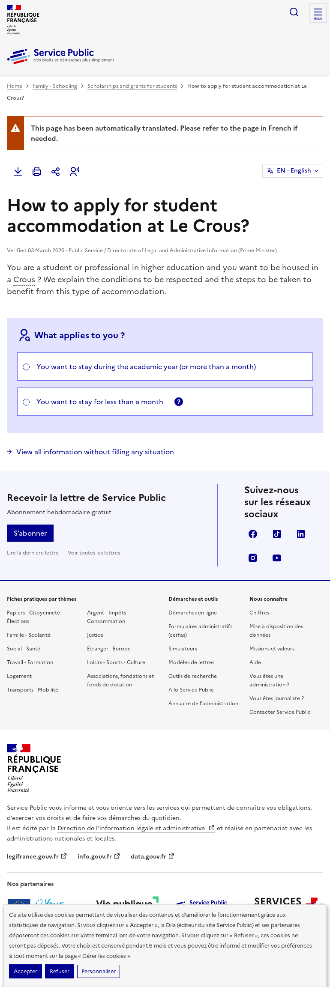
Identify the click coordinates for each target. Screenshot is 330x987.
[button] (74, 171)
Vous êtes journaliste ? (276, 698)
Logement (19, 676)
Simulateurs (182, 649)
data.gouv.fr (153, 856)
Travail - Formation (30, 662)
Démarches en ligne (192, 613)
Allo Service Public (191, 690)
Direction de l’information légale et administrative (136, 828)
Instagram (252, 558)
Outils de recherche (192, 676)
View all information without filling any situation (95, 452)
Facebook (252, 534)
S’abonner (30, 533)
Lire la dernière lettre (33, 553)
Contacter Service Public (280, 712)
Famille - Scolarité (29, 635)
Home (14, 86)
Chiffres (259, 613)
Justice (95, 635)
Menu (318, 19)
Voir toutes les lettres (94, 553)
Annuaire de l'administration (203, 703)
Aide (255, 662)
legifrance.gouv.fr (37, 856)
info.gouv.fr (99, 856)
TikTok (276, 534)
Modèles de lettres (191, 662)
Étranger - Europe (109, 649)
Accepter (25, 971)
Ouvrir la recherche (294, 12)
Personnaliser (98, 971)
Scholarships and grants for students (132, 86)
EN (294, 171)
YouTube (276, 558)
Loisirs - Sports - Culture (116, 662)
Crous (24, 279)
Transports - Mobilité (32, 690)
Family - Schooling (55, 86)
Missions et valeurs (271, 649)
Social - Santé (23, 649)
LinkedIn (300, 534)
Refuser (59, 971)
